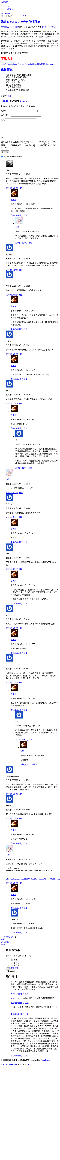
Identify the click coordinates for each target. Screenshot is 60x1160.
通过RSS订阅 (6, 13)
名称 (3, 111)
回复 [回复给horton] (21, 822)
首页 (8, 7)
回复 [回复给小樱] (30, 247)
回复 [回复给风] (30, 472)
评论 (52, 27)
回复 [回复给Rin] (30, 743)
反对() (15, 192)
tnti (12, 1011)
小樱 (17, 231)
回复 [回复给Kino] (21, 192)
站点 (3, 120)
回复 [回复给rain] (21, 573)
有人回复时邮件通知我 (13, 160)
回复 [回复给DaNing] (21, 521)
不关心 (16, 967)
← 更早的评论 (7, 941)
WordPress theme (10, 1068)
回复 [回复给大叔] (21, 299)
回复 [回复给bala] (21, 632)
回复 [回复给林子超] (21, 358)
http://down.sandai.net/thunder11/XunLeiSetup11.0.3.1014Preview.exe (28, 64)
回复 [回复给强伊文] (25, 219)
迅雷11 (10, 96)
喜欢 (15, 964)
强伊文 (45, 27)
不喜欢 (16, 969)
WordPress (45, 1064)
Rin (12, 1022)
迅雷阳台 (5, 2)
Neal (12, 1002)
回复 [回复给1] (21, 686)
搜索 (25, 16)
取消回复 (23, 101)
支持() (9, 192)
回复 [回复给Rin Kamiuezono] (21, 798)
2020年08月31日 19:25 (10, 27)
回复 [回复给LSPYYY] (25, 936)
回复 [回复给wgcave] (21, 274)
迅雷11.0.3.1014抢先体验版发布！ (22, 21)
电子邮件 (5, 115)
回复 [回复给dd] (21, 407)
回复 (26, 998)
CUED (29, 1068)
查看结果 (14, 972)
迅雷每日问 (10, 9)
